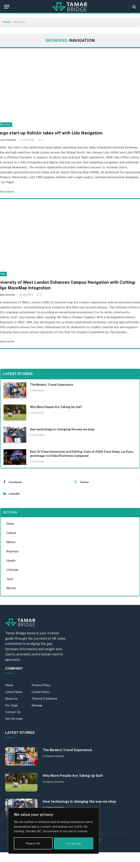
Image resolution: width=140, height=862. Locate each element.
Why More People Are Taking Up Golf (56, 407)
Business (12, 551)
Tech (9, 579)
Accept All (73, 843)
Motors (11, 588)
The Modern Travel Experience (51, 384)
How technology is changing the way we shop (62, 429)
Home (6, 21)
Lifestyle (12, 570)
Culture (11, 533)
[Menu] (6, 6)
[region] (53, 831)
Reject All (33, 843)
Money (10, 542)
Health (10, 560)
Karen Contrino (55, 756)
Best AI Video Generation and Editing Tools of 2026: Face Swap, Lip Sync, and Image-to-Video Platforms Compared (82, 453)
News (10, 524)
